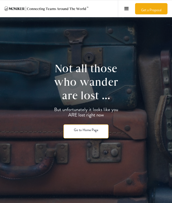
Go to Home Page (86, 130)
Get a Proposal (151, 10)
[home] (47, 8)
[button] (126, 8)
